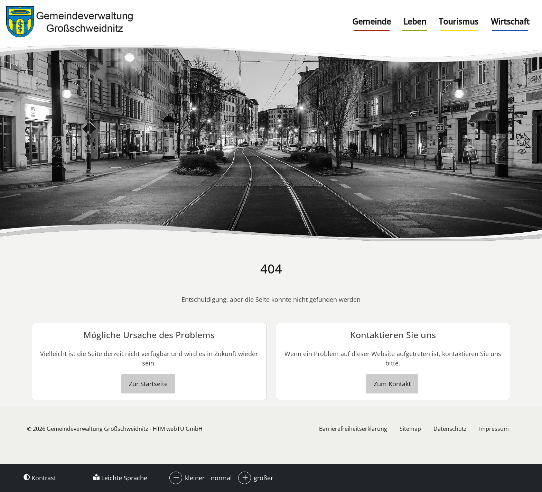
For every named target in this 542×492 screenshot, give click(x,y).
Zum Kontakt (392, 384)
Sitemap (410, 429)
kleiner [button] (195, 478)
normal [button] (221, 478)
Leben (414, 21)
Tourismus (458, 21)
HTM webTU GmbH (178, 429)
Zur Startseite (148, 384)
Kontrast (40, 478)
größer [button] (263, 478)
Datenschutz (450, 429)
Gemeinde (371, 21)
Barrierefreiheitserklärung (353, 429)
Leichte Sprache (120, 478)
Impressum (494, 429)
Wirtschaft (510, 21)
